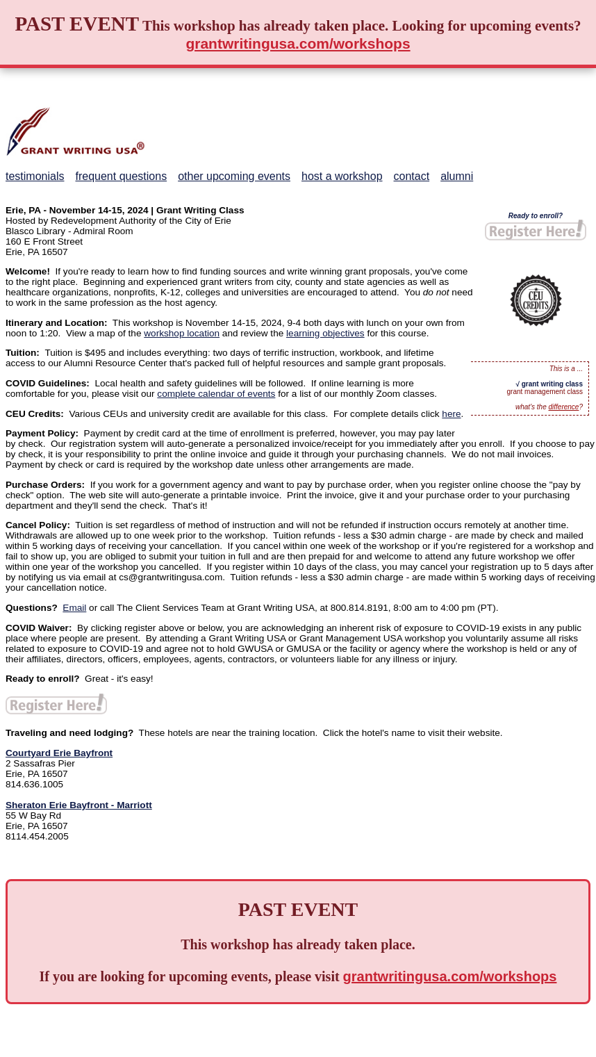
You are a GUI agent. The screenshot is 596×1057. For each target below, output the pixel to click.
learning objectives (325, 333)
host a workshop (342, 176)
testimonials (35, 176)
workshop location (182, 333)
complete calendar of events (216, 393)
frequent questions (121, 176)
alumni (456, 176)
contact (412, 176)
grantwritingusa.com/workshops (297, 43)
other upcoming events (234, 176)
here (451, 414)
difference (564, 407)
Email (74, 608)
